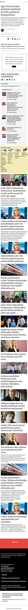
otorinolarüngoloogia (7, 76)
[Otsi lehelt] (24, 2)
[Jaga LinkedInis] (13, 39)
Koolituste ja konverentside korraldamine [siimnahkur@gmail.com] (14, 581)
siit (18, 86)
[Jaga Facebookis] (8, 39)
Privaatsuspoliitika (7, 595)
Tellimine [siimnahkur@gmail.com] (4, 575)
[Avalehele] (11, 1)
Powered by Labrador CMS (14, 608)
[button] (26, 149)
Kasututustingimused (17, 593)
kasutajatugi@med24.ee (7, 568)
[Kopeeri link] (17, 39)
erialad (3, 74)
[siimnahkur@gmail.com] (10, 578)
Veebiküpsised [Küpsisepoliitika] (6, 596)
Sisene (14, 66)
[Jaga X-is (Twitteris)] (10, 39)
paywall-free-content (12, 74)
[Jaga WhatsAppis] (20, 39)
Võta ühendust (6, 593)
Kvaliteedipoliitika (17, 595)
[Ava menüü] (27, 1)
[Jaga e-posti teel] (15, 39)
